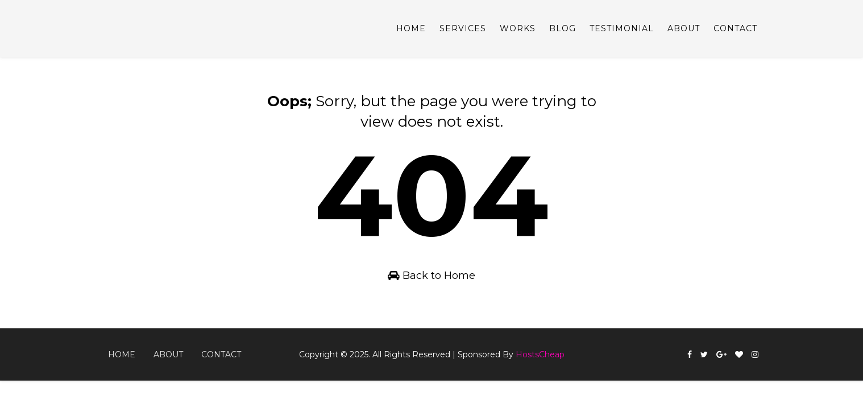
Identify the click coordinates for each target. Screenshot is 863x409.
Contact (735, 28)
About (683, 28)
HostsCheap (540, 354)
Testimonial (622, 28)
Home (411, 28)
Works (518, 28)
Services (462, 28)
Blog (562, 28)
